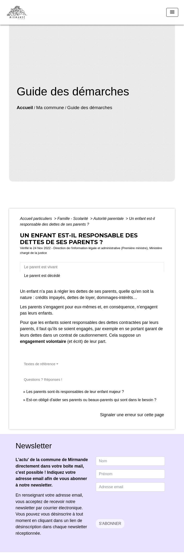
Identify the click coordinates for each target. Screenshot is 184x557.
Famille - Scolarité (73, 219)
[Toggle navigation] (172, 12)
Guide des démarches (89, 107)
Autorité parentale (109, 219)
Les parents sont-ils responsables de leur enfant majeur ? (75, 392)
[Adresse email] (130, 487)
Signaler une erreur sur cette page (132, 414)
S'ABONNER (110, 524)
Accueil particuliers (36, 219)
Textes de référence (39, 364)
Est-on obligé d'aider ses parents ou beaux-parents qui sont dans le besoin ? (91, 400)
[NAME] (130, 461)
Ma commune (50, 107)
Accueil (25, 107)
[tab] (92, 266)
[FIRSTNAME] (130, 474)
